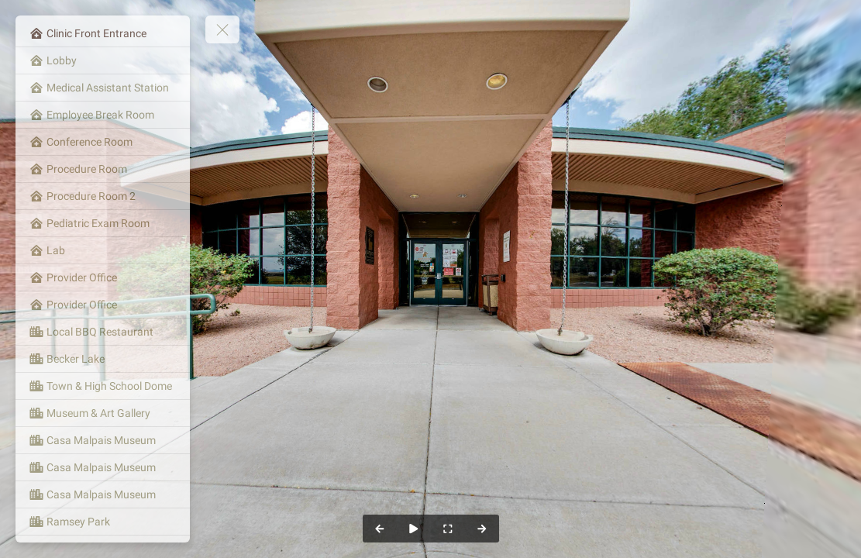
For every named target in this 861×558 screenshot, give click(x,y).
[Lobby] (102, 60)
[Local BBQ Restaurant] (102, 332)
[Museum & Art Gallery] (102, 413)
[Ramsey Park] (102, 521)
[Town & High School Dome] (102, 386)
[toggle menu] (222, 29)
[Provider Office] (102, 277)
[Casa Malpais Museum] (102, 440)
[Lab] (102, 250)
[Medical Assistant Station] (102, 87)
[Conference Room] (102, 142)
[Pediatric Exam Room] (102, 223)
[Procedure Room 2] (102, 196)
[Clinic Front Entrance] (102, 33)
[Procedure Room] (102, 169)
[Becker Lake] (102, 359)
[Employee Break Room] (102, 115)
